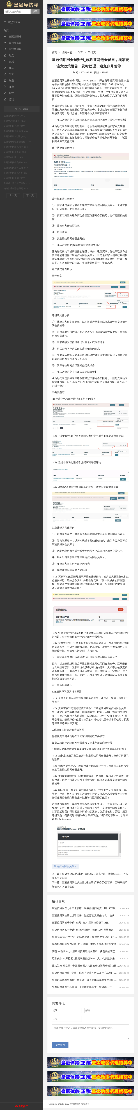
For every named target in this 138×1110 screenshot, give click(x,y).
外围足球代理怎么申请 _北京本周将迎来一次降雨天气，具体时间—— (90, 987)
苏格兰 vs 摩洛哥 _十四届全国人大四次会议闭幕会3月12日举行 (86, 965)
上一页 (13, 195)
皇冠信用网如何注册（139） (17, 167)
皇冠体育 (67, 52)
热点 (9, 55)
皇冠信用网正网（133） (15, 178)
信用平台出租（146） (14, 157)
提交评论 (60, 1047)
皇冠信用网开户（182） (15, 115)
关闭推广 (23, 1106)
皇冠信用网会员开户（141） (17, 162)
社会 (9, 68)
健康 (9, 87)
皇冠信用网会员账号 (65, 866)
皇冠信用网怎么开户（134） (17, 173)
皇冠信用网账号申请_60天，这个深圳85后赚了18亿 (80, 922)
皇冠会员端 (12, 43)
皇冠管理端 (12, 36)
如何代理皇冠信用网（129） (17, 188)
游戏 (9, 99)
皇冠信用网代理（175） (15, 126)
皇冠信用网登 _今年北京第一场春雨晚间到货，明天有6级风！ (86, 908)
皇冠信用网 (12, 49)
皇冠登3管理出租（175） (15, 121)
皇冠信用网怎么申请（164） (17, 131)
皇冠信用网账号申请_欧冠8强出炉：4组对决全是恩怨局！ (84, 929)
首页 (6, 30)
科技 (9, 93)
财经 (9, 80)
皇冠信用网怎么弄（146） (16, 152)
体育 (9, 74)
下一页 (30, 195)
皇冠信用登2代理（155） (15, 136)
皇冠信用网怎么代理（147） (17, 147)
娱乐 (9, 61)
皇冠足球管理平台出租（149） (18, 141)
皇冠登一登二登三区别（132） (18, 183)
